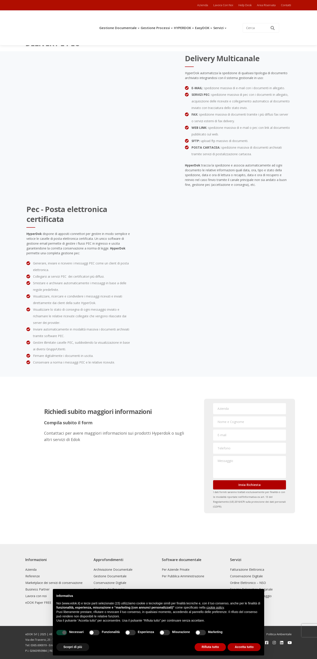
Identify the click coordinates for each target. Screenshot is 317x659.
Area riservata (266, 5)
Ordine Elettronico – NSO (248, 583)
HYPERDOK (182, 28)
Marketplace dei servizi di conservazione (54, 583)
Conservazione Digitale (110, 583)
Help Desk (245, 5)
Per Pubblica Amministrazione (183, 576)
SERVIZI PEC (200, 94)
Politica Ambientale (279, 634)
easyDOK (202, 28)
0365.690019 (39, 645)
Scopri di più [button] (72, 647)
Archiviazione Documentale (113, 569)
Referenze (32, 576)
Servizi (218, 28)
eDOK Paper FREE (38, 602)
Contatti (286, 5)
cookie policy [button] (215, 607)
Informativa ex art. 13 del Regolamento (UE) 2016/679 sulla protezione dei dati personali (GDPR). (249, 501)
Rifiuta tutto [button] (210, 647)
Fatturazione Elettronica (247, 569)
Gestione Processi (155, 28)
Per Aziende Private (176, 569)
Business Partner (37, 589)
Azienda (202, 5)
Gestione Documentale (118, 28)
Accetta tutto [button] (244, 647)
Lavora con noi (223, 5)
